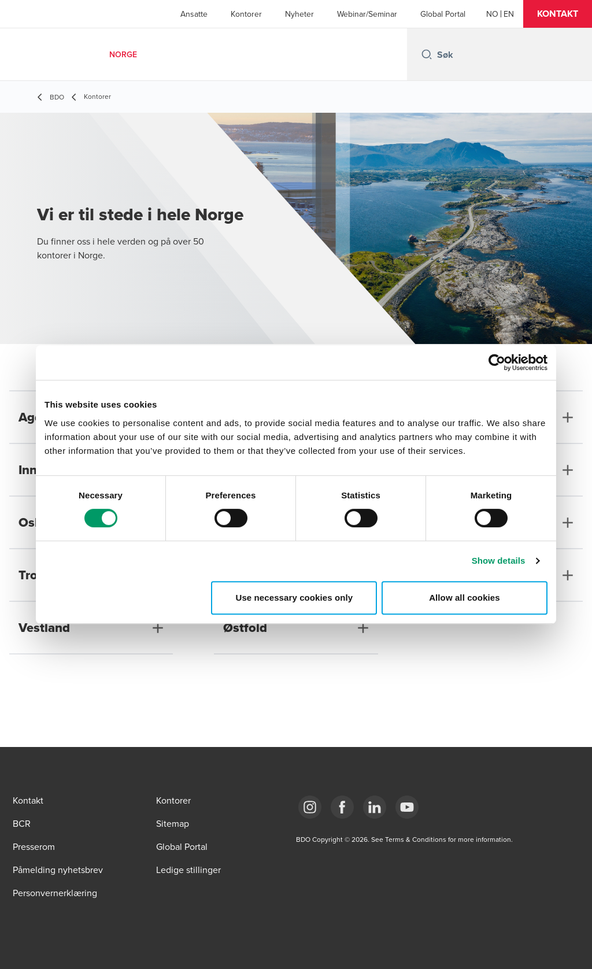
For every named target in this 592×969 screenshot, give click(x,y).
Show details (499, 560)
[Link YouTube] (407, 807)
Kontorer (246, 14)
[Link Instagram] (310, 807)
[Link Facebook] (342, 807)
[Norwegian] (492, 13)
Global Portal (442, 14)
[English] (509, 13)
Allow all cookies (464, 597)
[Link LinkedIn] (374, 807)
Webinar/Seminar (367, 14)
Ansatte (194, 14)
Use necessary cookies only (294, 597)
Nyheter (299, 14)
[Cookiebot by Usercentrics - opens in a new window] (496, 362)
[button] (557, 14)
